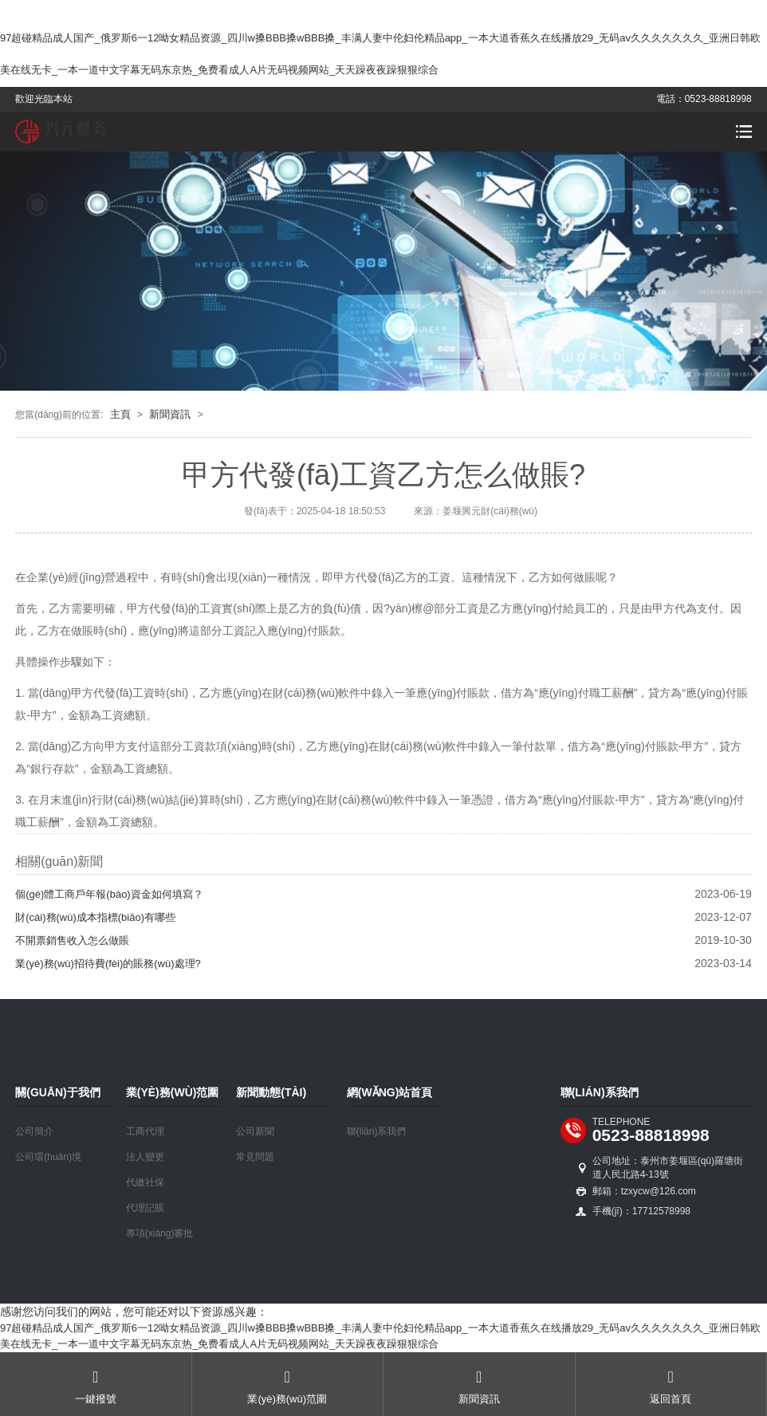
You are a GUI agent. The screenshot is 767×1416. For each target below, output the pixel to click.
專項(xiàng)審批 (160, 1233)
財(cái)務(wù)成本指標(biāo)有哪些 (95, 917)
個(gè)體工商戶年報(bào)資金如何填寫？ (109, 894)
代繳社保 (145, 1182)
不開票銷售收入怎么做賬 (72, 940)
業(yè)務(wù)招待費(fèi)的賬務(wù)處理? (108, 964)
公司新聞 (255, 1131)
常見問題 (255, 1156)
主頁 (120, 414)
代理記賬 (145, 1207)
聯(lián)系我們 (377, 1131)
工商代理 (145, 1131)
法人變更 (145, 1156)
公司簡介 (34, 1131)
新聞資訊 (170, 414)
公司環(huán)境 (48, 1156)
